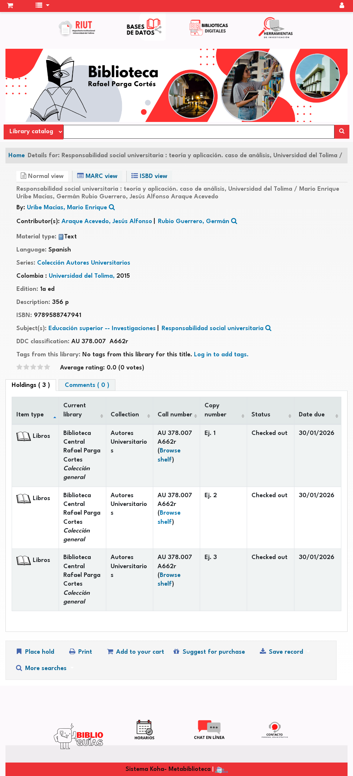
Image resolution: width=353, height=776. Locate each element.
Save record (282, 651)
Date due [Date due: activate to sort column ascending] (312, 415)
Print (80, 651)
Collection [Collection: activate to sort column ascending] (125, 415)
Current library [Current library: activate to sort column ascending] (74, 410)
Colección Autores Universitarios (83, 263)
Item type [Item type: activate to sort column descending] (30, 415)
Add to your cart (135, 651)
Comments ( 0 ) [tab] (87, 385)
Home (16, 156)
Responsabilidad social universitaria (212, 328)
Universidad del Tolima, (82, 276)
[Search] (341, 132)
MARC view (97, 176)
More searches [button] (41, 668)
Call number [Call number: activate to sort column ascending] (175, 415)
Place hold (34, 651)
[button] (10, 6)
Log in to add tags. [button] (221, 355)
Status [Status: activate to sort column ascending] (260, 415)
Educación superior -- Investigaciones (102, 328)
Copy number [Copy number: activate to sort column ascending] (215, 410)
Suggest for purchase (208, 651)
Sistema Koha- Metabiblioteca (168, 769)
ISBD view (149, 176)
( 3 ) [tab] (31, 385)
